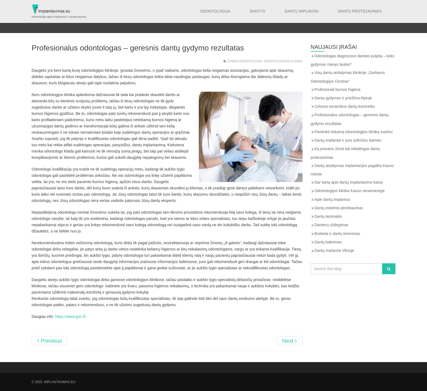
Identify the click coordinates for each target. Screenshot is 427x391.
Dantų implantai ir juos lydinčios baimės (348, 140)
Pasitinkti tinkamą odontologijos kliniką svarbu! (354, 132)
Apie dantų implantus (332, 199)
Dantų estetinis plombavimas (339, 208)
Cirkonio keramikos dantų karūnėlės (345, 106)
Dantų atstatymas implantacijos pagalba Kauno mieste (352, 169)
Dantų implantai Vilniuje (334, 250)
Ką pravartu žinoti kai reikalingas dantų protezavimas (345, 153)
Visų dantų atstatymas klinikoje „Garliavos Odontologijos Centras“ (348, 76)
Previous (49, 341)
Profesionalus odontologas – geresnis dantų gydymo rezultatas (350, 119)
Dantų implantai (302, 11)
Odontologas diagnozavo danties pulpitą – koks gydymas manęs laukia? (352, 60)
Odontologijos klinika (283, 61)
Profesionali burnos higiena (338, 89)
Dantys (257, 11)
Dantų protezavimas (360, 11)
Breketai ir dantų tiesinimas (337, 233)
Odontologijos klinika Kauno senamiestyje (350, 191)
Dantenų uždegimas (332, 225)
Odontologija (215, 11)
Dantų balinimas (328, 242)
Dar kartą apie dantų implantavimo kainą (349, 182)
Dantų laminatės (328, 216)
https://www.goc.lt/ (70, 316)
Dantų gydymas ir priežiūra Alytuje (343, 98)
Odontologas (250, 61)
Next (289, 341)
